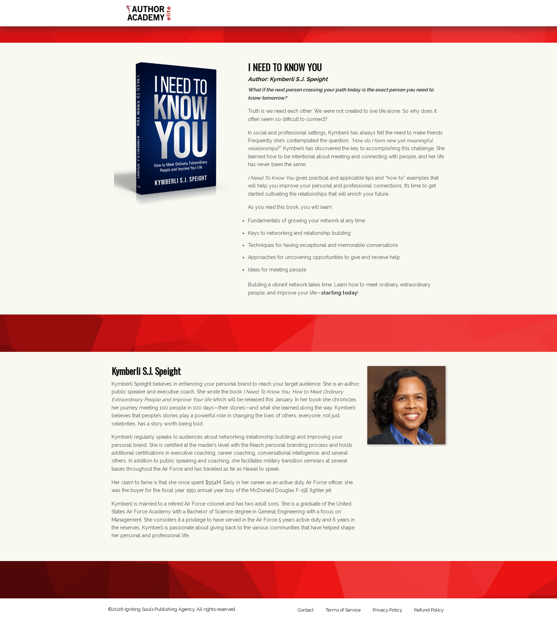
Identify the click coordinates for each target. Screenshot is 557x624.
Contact (306, 610)
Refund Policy (429, 610)
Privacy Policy (387, 610)
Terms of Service (343, 610)
